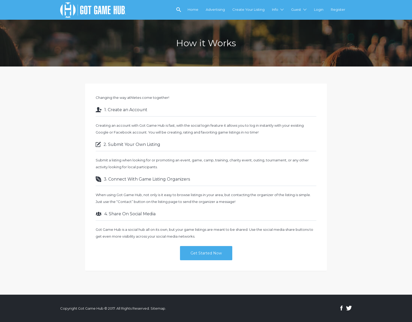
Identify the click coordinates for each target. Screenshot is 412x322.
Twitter (349, 308)
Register (338, 9)
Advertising (215, 9)
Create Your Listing (248, 9)
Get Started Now (206, 253)
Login (318, 9)
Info (275, 9)
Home (193, 9)
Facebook (341, 308)
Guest (296, 9)
